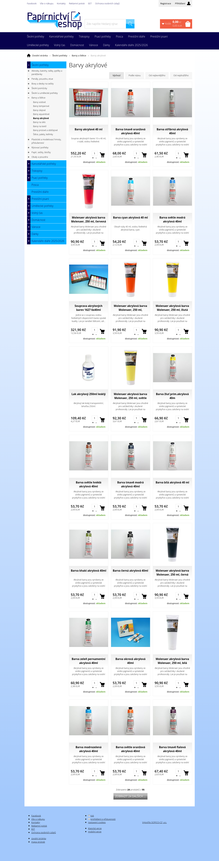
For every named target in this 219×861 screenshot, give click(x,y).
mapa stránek (38, 841)
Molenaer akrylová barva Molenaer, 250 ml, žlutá (172, 308)
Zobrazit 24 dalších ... (130, 796)
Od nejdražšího (181, 75)
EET (90, 3)
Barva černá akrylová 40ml (130, 570)
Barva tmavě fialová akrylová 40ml (172, 749)
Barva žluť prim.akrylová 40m (172, 396)
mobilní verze (94, 831)
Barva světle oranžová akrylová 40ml (130, 749)
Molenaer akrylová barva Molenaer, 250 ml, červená (88, 219)
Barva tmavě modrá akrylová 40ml (130, 484)
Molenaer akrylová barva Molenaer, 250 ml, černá (172, 572)
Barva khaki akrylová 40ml (88, 570)
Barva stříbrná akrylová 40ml (172, 131)
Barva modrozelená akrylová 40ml (88, 749)
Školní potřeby (59, 55)
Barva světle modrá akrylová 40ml (172, 219)
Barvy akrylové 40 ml (88, 129)
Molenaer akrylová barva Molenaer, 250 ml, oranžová (130, 308)
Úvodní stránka (40, 55)
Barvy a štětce (79, 55)
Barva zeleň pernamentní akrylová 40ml (88, 661)
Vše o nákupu (47, 3)
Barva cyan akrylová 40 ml (130, 217)
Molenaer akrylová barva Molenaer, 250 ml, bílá (172, 661)
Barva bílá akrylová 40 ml (172, 482)
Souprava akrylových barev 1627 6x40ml (88, 308)
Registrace (165, 3)
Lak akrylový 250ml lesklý (89, 394)
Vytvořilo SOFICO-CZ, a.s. (154, 822)
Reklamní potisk (77, 3)
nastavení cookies (97, 822)
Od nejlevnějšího (157, 75)
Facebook (32, 3)
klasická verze (95, 828)
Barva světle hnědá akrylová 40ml (88, 484)
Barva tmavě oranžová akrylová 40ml (130, 131)
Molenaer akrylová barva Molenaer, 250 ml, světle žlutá (130, 396)
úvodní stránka (38, 838)
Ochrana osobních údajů (107, 3)
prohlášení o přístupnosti (103, 819)
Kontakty (61, 3)
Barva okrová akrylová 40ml (130, 661)
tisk (92, 815)
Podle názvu (134, 75)
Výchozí (116, 75)
